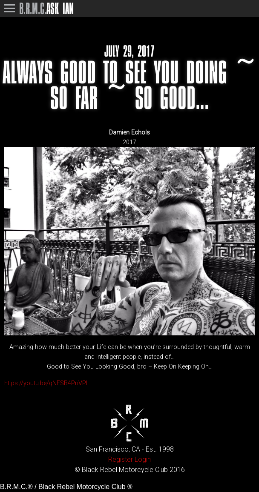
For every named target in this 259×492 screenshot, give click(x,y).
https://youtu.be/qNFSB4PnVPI (45, 383)
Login (143, 459)
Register (120, 459)
